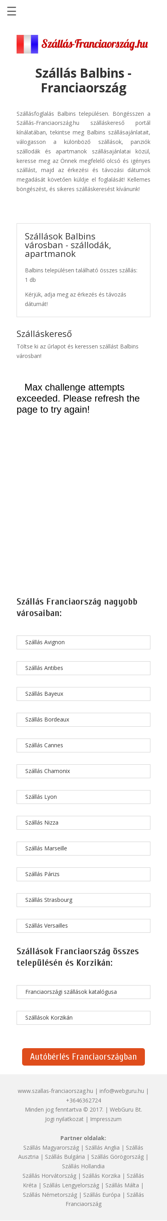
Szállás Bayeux (44, 693)
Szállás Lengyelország (71, 1185)
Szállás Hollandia (83, 1166)
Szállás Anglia (102, 1147)
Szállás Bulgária (65, 1156)
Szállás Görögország (117, 1156)
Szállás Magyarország (51, 1147)
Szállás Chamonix (47, 771)
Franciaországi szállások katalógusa (71, 991)
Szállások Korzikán (49, 1017)
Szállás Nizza (41, 822)
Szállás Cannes (44, 745)
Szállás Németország (50, 1194)
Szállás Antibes (44, 668)
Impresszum (106, 1119)
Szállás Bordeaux (47, 719)
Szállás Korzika (101, 1175)
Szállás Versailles (46, 925)
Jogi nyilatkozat (64, 1119)
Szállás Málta (122, 1185)
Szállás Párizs (42, 874)
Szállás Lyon (41, 796)
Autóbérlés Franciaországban (83, 1056)
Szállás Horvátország (49, 1175)
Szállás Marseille (46, 848)
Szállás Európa (101, 1194)
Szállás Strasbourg (48, 899)
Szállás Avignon (45, 642)
